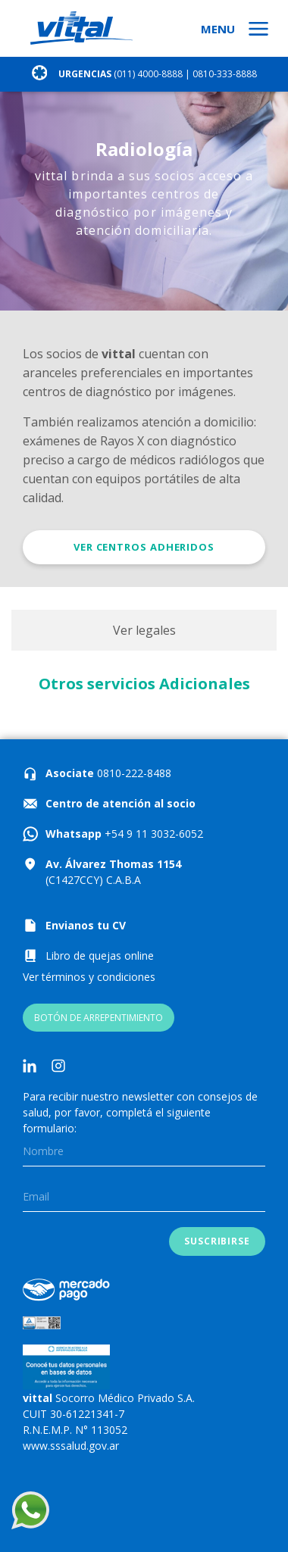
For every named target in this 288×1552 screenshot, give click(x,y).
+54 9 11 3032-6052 (152, 833)
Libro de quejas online (99, 955)
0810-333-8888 (225, 73)
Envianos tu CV (85, 925)
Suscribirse (217, 1241)
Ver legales (144, 630)
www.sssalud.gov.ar (71, 1445)
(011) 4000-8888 (148, 73)
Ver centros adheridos (144, 547)
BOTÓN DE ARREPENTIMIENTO (98, 1017)
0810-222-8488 (132, 773)
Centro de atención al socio (120, 803)
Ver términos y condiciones (89, 977)
